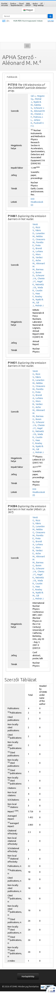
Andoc (35, 4)
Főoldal (4, 4)
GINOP (28, 5)
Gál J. (33, 96)
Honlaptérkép (28, 976)
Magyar (28, 10)
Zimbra (13, 4)
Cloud (21, 4)
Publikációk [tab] (12, 77)
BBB (28, 4)
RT (42, 4)
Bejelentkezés (17, 5)
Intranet (4, 5)
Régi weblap (38, 5)
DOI (32, 199)
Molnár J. (39, 305)
